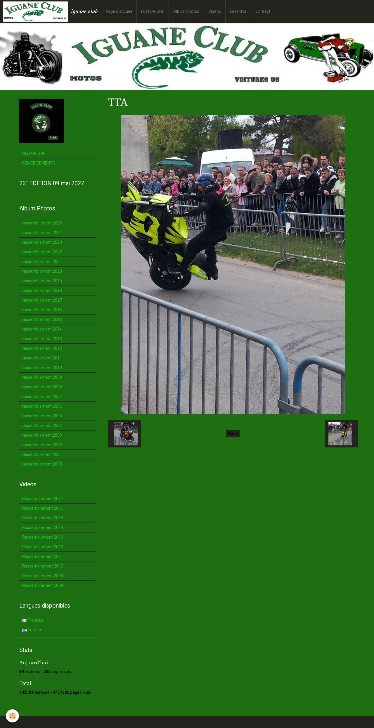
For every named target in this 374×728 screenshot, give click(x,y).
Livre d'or (238, 11)
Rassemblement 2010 (42, 566)
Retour (233, 434)
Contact (263, 11)
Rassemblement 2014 (42, 527)
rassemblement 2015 (42, 319)
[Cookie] (12, 715)
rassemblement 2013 (42, 338)
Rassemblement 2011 (42, 556)
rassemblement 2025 (42, 223)
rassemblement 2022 (42, 252)
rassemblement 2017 (42, 300)
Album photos (186, 11)
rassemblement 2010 (42, 367)
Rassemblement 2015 (42, 518)
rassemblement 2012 (42, 348)
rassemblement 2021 (42, 261)
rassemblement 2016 (42, 309)
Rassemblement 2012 (42, 546)
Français (32, 620)
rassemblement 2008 (42, 387)
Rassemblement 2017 (42, 498)
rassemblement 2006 (42, 406)
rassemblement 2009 (42, 377)
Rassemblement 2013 (42, 537)
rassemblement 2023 (42, 242)
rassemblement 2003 (42, 435)
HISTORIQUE (152, 11)
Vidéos (214, 11)
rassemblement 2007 (42, 396)
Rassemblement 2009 (42, 575)
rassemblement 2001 (42, 454)
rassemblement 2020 (42, 271)
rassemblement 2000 (42, 464)
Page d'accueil (118, 11)
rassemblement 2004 (42, 425)
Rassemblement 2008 (42, 585)
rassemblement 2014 (42, 329)
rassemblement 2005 (42, 416)
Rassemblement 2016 (42, 508)
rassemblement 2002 (42, 444)
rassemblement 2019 (42, 281)
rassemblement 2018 (42, 290)
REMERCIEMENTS (38, 163)
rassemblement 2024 (42, 232)
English (31, 629)
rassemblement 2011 (42, 358)
